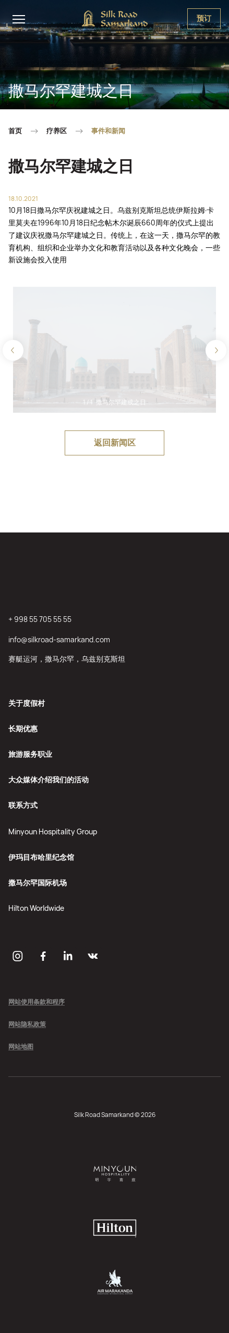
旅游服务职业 (30, 754)
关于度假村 (26, 703)
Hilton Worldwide (36, 908)
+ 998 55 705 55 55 (39, 619)
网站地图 (20, 1047)
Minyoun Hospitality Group (52, 831)
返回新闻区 (115, 442)
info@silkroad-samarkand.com (59, 639)
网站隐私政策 (27, 1024)
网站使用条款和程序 (36, 1002)
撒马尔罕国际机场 (37, 882)
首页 (15, 130)
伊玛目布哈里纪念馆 (41, 857)
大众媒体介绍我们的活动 (48, 779)
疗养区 (56, 130)
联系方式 (23, 805)
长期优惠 (23, 728)
